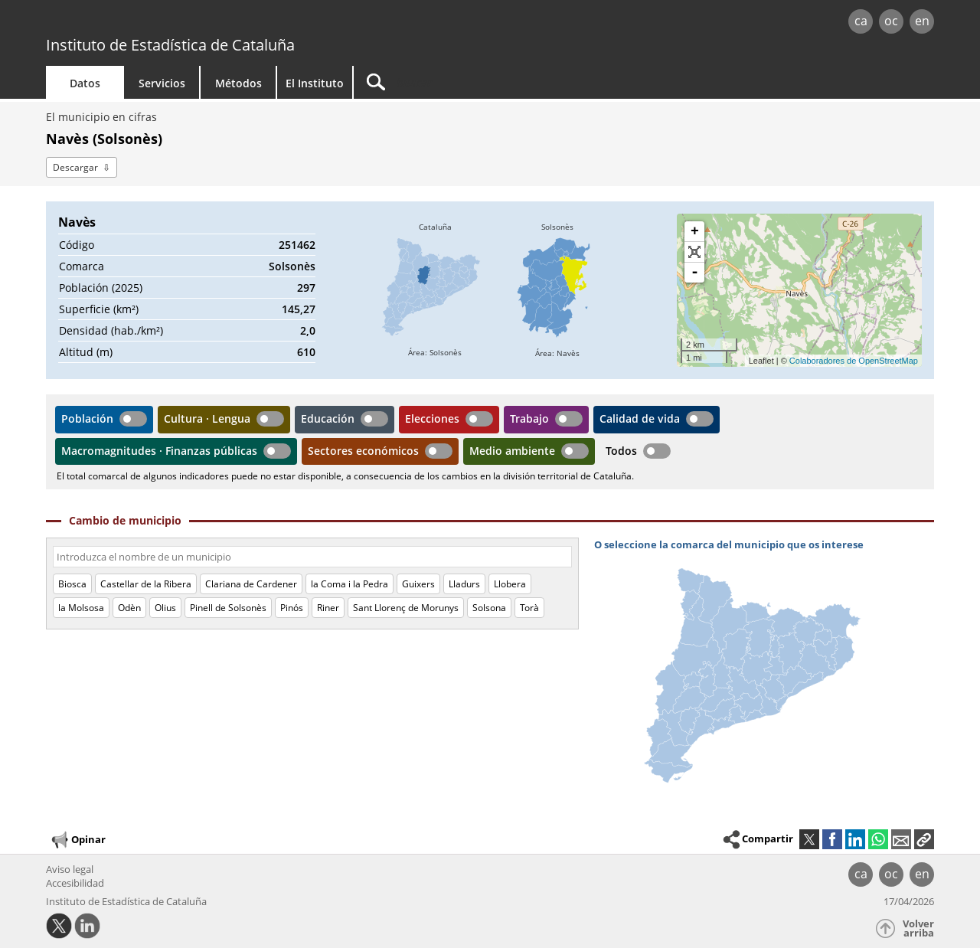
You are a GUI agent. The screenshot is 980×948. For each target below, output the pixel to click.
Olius (165, 607)
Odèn (129, 607)
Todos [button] (621, 450)
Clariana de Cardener (251, 583)
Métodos (238, 83)
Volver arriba (918, 928)
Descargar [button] (75, 167)
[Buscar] (484, 82)
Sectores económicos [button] (363, 450)
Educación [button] (327, 418)
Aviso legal (69, 869)
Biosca (72, 583)
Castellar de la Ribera (145, 583)
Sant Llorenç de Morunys (406, 607)
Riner (328, 607)
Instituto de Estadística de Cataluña (170, 44)
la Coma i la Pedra (349, 583)
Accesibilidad (75, 883)
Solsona (489, 607)
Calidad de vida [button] (639, 418)
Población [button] (87, 418)
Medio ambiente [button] (512, 450)
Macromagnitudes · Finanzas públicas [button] (159, 450)
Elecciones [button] (432, 418)
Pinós (291, 607)
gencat (223, 22)
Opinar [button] (78, 840)
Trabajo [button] (529, 418)
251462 (297, 244)
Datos (85, 83)
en (922, 20)
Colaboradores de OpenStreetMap (853, 360)
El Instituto (315, 83)
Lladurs (464, 583)
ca (860, 20)
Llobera (510, 583)
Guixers (418, 583)
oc (891, 20)
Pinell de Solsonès (228, 607)
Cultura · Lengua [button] (207, 418)
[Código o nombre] (312, 556)
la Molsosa (81, 607)
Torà (529, 607)
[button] (924, 839)
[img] (435, 290)
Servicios (162, 83)
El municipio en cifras (101, 117)
